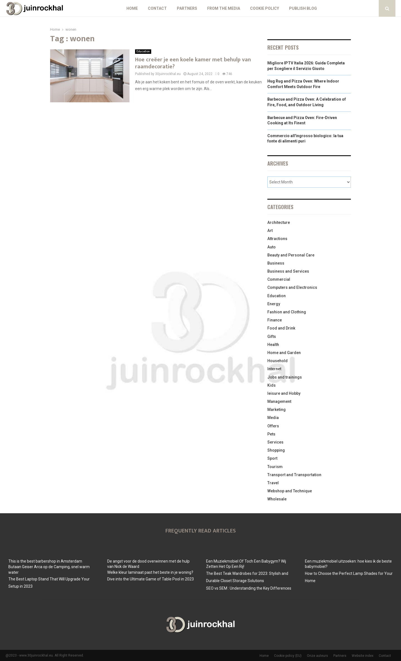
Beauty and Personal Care (290, 255)
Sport (272, 458)
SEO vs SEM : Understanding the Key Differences (248, 588)
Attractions (277, 238)
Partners (187, 8)
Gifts (271, 336)
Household (277, 361)
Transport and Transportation (294, 475)
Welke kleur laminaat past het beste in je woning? (150, 572)
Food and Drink (281, 328)
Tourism (275, 466)
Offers (273, 426)
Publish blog (303, 8)
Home (132, 8)
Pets (271, 434)
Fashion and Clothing (286, 312)
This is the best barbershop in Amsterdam (45, 561)
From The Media (223, 8)
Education (143, 51)
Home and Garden (284, 352)
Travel (273, 483)
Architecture (278, 222)
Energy (273, 304)
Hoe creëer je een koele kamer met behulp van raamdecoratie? (193, 63)
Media (273, 417)
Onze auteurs (317, 656)
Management (279, 401)
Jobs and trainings (284, 377)
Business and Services (288, 271)
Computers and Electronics (292, 287)
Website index (362, 656)
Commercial (278, 279)
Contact (157, 8)
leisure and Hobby (283, 393)
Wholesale (277, 499)
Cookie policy (264, 8)
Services (275, 442)
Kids (271, 385)
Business (275, 263)
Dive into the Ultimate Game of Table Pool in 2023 (150, 579)
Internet (274, 369)
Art (270, 230)
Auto (271, 247)
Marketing (276, 409)
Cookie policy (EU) (288, 656)
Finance (274, 320)
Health (273, 344)
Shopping (276, 450)
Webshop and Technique (289, 491)
